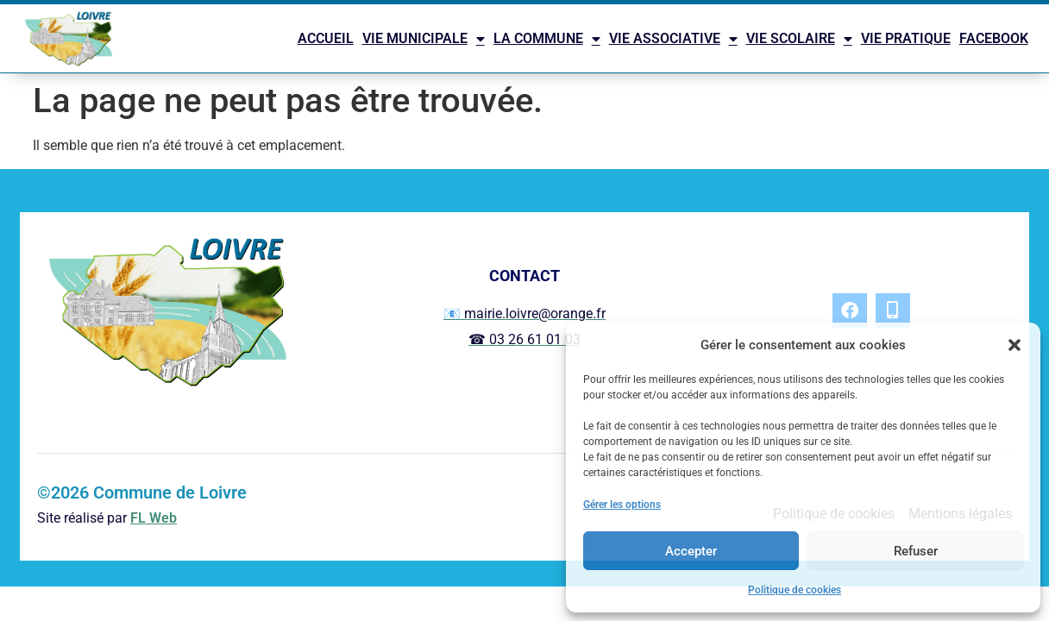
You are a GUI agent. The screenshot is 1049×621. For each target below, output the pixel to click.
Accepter (691, 551)
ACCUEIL (326, 38)
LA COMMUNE (546, 38)
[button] (1014, 345)
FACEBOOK (993, 38)
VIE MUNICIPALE (423, 38)
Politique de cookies (794, 590)
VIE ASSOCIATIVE (673, 38)
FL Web (153, 518)
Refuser (916, 551)
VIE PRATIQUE (906, 38)
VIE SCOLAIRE (799, 38)
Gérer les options (622, 505)
